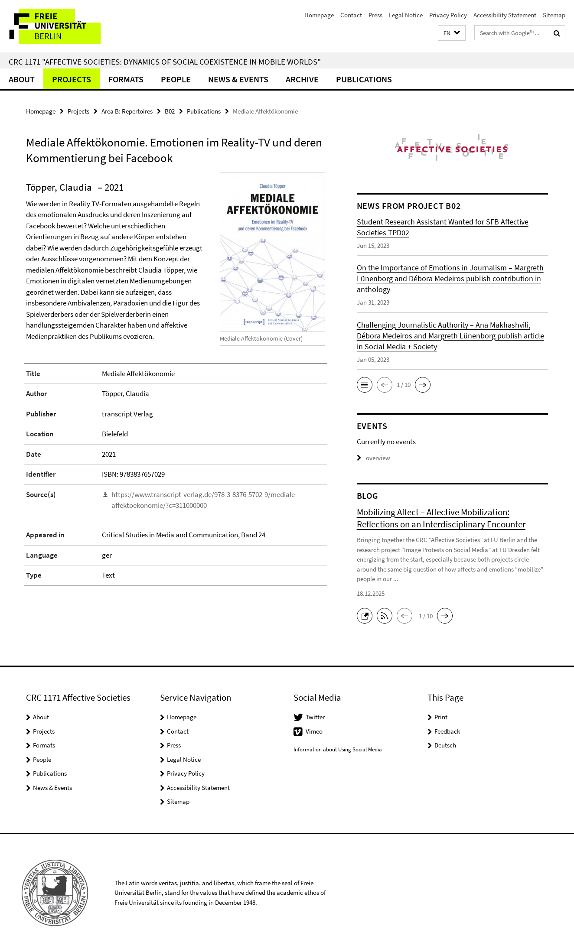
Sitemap (554, 15)
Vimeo (314, 731)
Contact (351, 15)
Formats (126, 79)
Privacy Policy (448, 15)
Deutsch (445, 745)
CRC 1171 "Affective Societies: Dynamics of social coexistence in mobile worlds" (165, 61)
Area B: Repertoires (127, 111)
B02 (170, 111)
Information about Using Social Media (338, 749)
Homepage (319, 15)
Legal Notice (406, 15)
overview (373, 458)
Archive (302, 79)
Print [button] (440, 717)
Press (375, 15)
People (176, 79)
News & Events (238, 79)
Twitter (315, 717)
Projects (71, 79)
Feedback (447, 731)
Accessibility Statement (504, 15)
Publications (364, 79)
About (22, 79)
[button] (452, 33)
